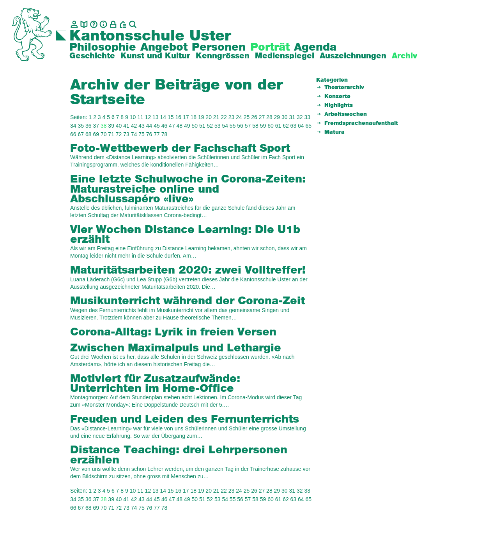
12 (148, 117)
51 (202, 126)
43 (141, 126)
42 (134, 126)
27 (262, 117)
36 (88, 126)
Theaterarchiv (344, 87)
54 (225, 126)
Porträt (270, 47)
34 (73, 126)
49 (187, 126)
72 (119, 134)
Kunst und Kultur (155, 56)
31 (292, 117)
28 (269, 117)
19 (201, 117)
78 (164, 134)
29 (277, 117)
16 (178, 117)
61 (278, 126)
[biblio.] (84, 24)
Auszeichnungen (353, 56)
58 (255, 126)
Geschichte (92, 56)
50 (195, 126)
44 (149, 126)
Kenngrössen (223, 56)
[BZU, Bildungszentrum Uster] (123, 24)
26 (254, 117)
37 (96, 126)
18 (193, 117)
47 (172, 126)
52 (210, 126)
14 (163, 117)
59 (263, 126)
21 (216, 117)
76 (149, 134)
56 (240, 126)
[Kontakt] (74, 24)
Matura (334, 132)
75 (141, 134)
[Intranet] (113, 24)
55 (233, 126)
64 (301, 126)
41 (126, 126)
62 (286, 126)
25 (247, 117)
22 (224, 117)
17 (186, 117)
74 (134, 134)
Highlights (338, 105)
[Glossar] (94, 24)
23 (231, 117)
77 (157, 134)
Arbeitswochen (345, 114)
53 (217, 126)
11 (140, 117)
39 (111, 126)
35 (81, 126)
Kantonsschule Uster (150, 36)
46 (164, 126)
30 (284, 117)
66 (73, 134)
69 (96, 134)
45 (157, 126)
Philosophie (102, 47)
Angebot (164, 47)
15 (171, 117)
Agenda (315, 47)
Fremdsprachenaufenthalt (361, 123)
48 (180, 126)
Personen (219, 47)
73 (126, 134)
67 (81, 134)
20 (208, 117)
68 (88, 134)
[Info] (103, 24)
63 (293, 126)
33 (307, 117)
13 (155, 117)
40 (119, 126)
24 (239, 117)
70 (104, 134)
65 (309, 126)
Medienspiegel (284, 56)
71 (111, 134)
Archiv (404, 56)
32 (300, 117)
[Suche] (133, 24)
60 (270, 126)
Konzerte (337, 96)
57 (248, 126)
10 (133, 117)
